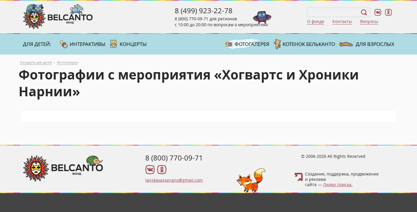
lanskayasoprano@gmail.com (174, 180)
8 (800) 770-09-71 (191, 18)
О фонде (315, 21)
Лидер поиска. (337, 184)
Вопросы (369, 21)
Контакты (342, 21)
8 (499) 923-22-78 (204, 10)
